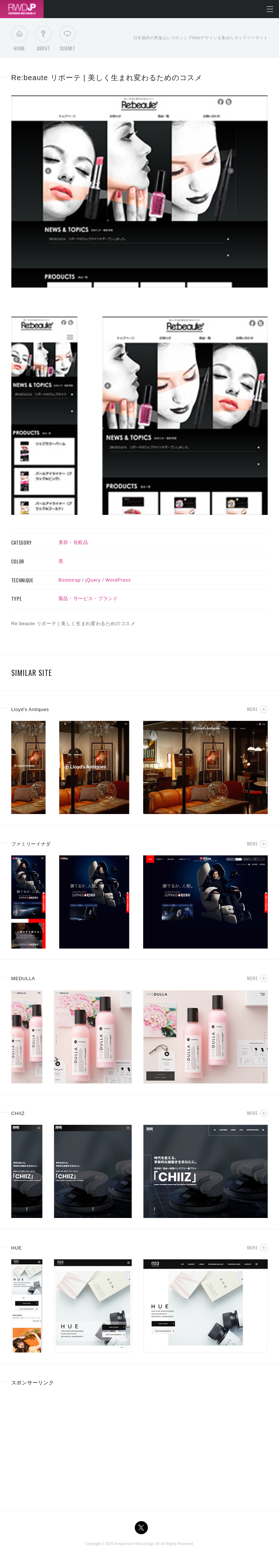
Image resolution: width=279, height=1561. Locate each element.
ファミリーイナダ (31, 844)
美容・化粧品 (73, 542)
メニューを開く (270, 9)
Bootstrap (69, 580)
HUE (16, 1248)
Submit (68, 40)
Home (19, 40)
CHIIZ (18, 1113)
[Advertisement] (72, 1445)
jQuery (93, 580)
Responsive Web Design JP (136, 1544)
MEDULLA (23, 978)
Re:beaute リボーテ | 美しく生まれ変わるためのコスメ (106, 78)
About (43, 40)
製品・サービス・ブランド (88, 598)
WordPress (118, 580)
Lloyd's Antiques (30, 709)
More (252, 709)
